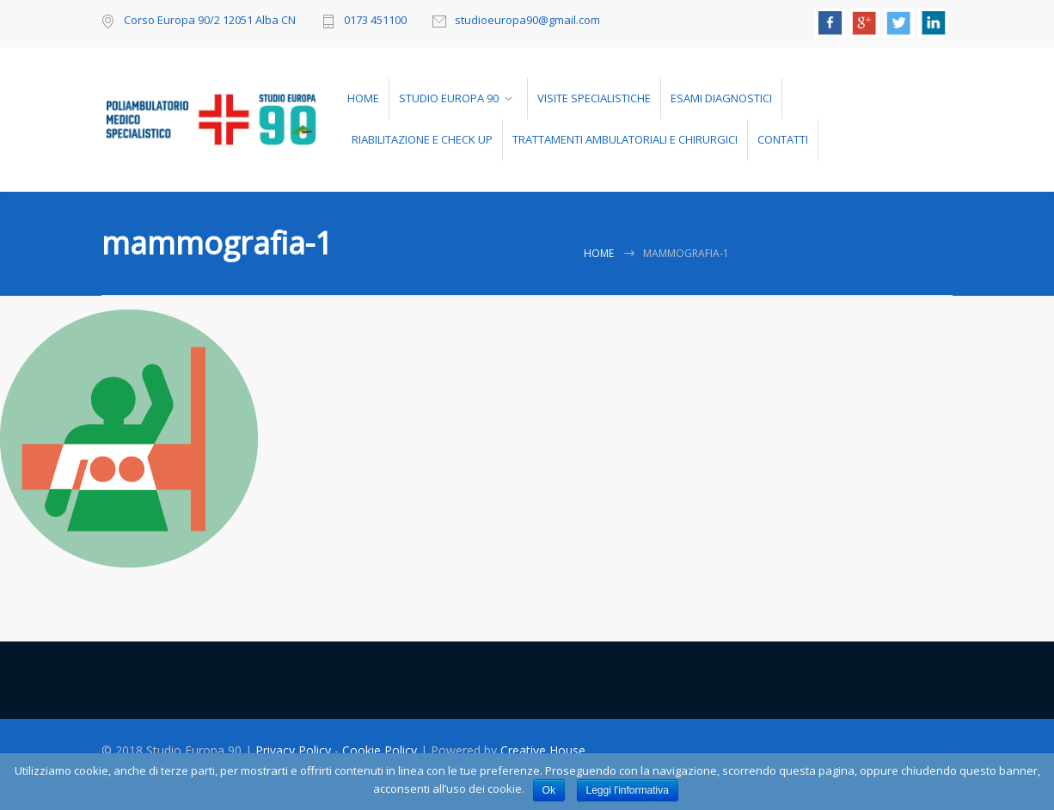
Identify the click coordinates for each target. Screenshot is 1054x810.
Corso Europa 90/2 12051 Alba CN (210, 20)
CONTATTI (782, 139)
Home (599, 253)
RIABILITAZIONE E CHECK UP (422, 139)
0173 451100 (375, 21)
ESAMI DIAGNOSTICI (721, 98)
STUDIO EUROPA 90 (449, 98)
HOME (363, 98)
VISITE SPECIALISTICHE (594, 98)
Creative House (542, 750)
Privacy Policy (294, 750)
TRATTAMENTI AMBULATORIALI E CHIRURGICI (625, 139)
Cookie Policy (381, 750)
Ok (548, 790)
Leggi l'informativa (627, 790)
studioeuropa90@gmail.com (527, 21)
